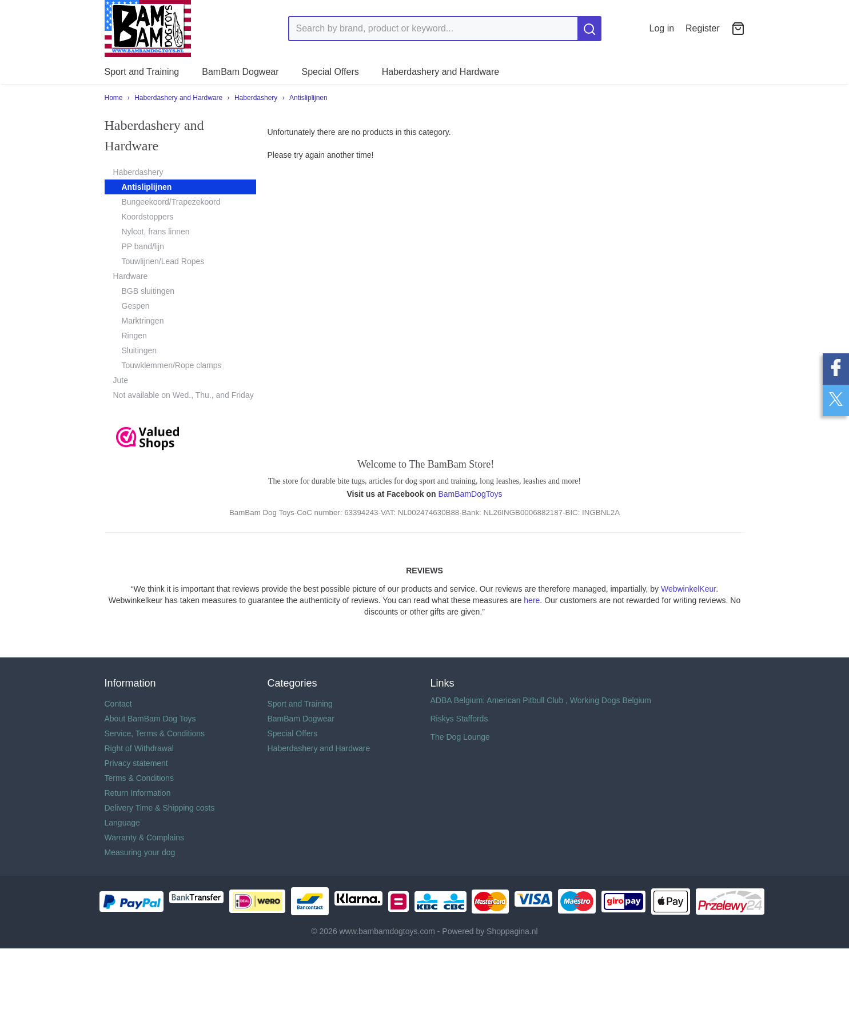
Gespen (136, 305)
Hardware (130, 276)
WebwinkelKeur (688, 588)
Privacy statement (136, 763)
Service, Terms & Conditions (155, 733)
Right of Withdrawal (139, 748)
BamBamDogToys (470, 493)
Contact (118, 703)
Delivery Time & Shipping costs (160, 807)
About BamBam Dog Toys (150, 718)
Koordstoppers (148, 216)
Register (702, 28)
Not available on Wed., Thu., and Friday (183, 395)
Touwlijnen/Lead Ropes (163, 261)
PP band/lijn (143, 246)
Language (122, 822)
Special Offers (330, 72)
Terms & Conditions (139, 778)
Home (114, 98)
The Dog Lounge (460, 736)
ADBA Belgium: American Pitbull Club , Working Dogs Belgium (541, 700)
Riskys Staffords (459, 718)
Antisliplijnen (308, 98)
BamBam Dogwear (240, 72)
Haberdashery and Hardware (440, 72)
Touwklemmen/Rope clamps (172, 365)
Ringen (134, 335)
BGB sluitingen (148, 291)
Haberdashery (255, 98)
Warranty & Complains (145, 837)
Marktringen (143, 320)
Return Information (138, 792)
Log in (662, 28)
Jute (120, 380)
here (532, 600)
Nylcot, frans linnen (156, 231)
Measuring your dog (140, 852)
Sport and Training (142, 72)
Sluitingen (139, 350)
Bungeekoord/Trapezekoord (171, 201)
